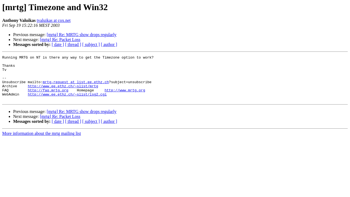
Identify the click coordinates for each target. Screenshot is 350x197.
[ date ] (58, 44)
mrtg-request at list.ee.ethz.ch (76, 87)
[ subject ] (91, 44)
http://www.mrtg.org (124, 97)
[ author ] (109, 44)
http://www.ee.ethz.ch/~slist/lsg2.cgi (67, 102)
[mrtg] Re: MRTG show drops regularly (81, 34)
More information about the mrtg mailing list (41, 142)
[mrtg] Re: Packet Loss (60, 39)
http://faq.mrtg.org (48, 97)
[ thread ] (73, 44)
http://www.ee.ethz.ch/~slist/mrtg (63, 92)
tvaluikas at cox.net (54, 20)
